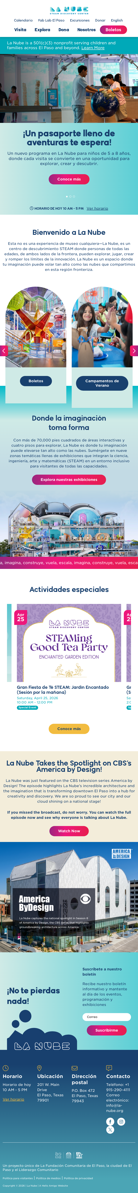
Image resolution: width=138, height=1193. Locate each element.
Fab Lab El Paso (51, 20)
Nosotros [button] (86, 29)
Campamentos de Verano (102, 383)
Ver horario (13, 1099)
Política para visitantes (18, 1178)
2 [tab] (70, 196)
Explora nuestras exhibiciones (69, 479)
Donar (100, 20)
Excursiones (80, 20)
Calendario (23, 20)
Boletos (113, 29)
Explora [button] (42, 29)
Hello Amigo (49, 1185)
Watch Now (69, 831)
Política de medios (48, 1178)
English (117, 20)
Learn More (93, 47)
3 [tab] (74, 196)
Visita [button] (20, 29)
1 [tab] (67, 196)
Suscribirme (106, 1030)
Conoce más (69, 179)
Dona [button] (64, 29)
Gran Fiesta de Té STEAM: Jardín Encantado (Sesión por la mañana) (63, 689)
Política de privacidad (78, 1178)
